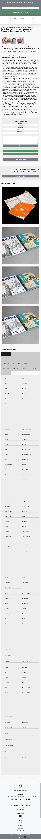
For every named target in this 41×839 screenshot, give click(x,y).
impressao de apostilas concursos (23, 27)
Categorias (9, 27)
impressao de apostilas (16, 27)
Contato (33, 18)
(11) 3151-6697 (20, 807)
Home (3, 18)
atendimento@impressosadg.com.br (20, 811)
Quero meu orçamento (20, 176)
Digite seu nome (20, 123)
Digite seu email (20, 127)
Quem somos (12, 18)
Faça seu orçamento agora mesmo (20, 7)
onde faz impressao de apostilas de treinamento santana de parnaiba (31, 27)
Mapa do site (20, 830)
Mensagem (21, 135)
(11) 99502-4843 (20, 809)
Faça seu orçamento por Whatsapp (20, 12)
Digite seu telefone (20, 131)
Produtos (22, 18)
